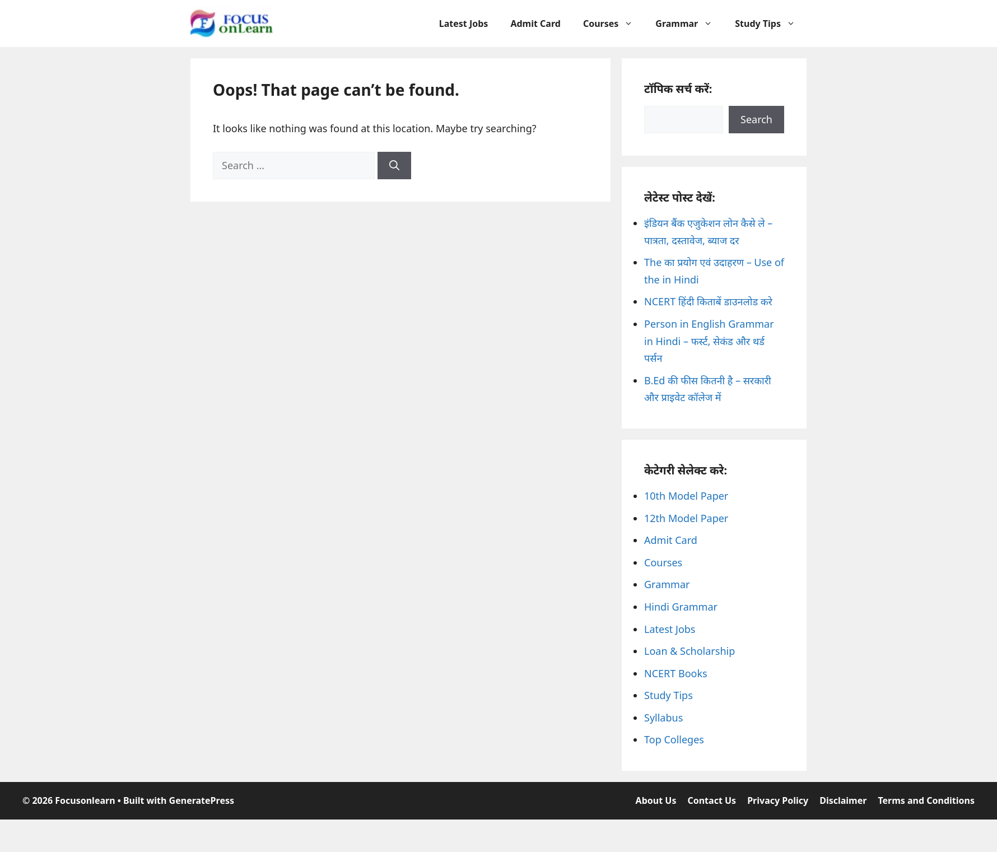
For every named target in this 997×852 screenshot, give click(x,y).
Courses (613, 23)
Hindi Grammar (681, 606)
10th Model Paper (686, 495)
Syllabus (663, 717)
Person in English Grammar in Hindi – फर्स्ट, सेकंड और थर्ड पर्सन (709, 341)
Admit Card (535, 23)
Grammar (689, 23)
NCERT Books (675, 673)
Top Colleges (674, 739)
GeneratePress (201, 800)
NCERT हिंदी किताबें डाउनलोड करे (708, 301)
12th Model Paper (686, 518)
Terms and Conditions (926, 800)
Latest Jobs (463, 23)
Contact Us (711, 800)
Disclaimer (842, 800)
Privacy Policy (777, 800)
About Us (656, 800)
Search (756, 119)
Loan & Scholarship (689, 651)
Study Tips (771, 23)
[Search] (394, 165)
